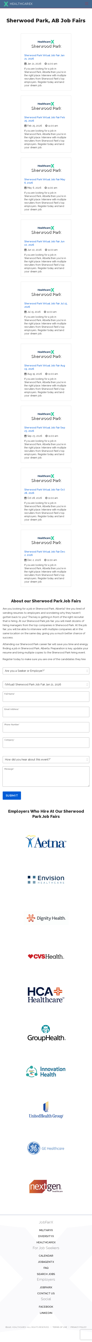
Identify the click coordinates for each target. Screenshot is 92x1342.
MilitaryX (46, 1230)
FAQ (46, 1267)
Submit (12, 795)
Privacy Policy (79, 1327)
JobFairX (46, 1287)
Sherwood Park (46, 44)
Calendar (46, 1255)
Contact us (46, 1293)
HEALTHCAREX (18, 4)
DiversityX (46, 1236)
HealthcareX (46, 1242)
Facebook (46, 1306)
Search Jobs (46, 1274)
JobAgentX (46, 1261)
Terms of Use (60, 1327)
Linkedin (46, 1312)
